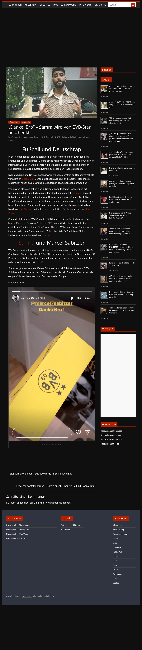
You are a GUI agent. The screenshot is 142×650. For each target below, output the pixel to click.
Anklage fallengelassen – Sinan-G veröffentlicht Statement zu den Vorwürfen (122, 310)
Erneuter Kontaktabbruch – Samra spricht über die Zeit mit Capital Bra (56, 486)
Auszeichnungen (120, 534)
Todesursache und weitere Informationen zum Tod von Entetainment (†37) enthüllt (120, 231)
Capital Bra (27, 179)
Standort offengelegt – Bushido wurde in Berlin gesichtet (39, 473)
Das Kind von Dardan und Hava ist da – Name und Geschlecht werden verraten (122, 88)
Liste (115, 561)
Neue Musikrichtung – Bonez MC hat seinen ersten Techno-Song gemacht (121, 294)
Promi (115, 570)
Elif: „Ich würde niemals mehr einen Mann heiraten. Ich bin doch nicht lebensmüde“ (120, 278)
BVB (58, 137)
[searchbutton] (133, 5)
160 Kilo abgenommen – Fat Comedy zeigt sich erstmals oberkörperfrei (120, 120)
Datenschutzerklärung (70, 525)
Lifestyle (45, 5)
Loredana (76, 193)
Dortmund (65, 137)
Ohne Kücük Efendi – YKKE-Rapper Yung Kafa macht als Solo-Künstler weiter (122, 104)
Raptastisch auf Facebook (112, 431)
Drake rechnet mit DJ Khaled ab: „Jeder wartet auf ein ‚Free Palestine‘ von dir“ (121, 215)
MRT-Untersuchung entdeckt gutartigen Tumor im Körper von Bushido (121, 183)
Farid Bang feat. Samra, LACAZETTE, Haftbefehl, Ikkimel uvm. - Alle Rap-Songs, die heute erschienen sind (121, 248)
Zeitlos (116, 583)
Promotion (117, 574)
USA (115, 578)
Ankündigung (68, 5)
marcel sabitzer (82, 137)
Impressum (65, 530)
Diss (56, 5)
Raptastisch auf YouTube (111, 439)
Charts (116, 538)
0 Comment (47, 137)
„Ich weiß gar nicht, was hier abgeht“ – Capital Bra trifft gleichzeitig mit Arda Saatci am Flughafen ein (121, 137)
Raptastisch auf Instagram (112, 435)
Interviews (85, 5)
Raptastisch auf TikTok (110, 444)
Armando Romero (33, 137)
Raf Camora (26, 209)
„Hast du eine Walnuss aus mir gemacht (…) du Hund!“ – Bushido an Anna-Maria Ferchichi (122, 154)
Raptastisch (15, 5)
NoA (115, 565)
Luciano (47, 235)
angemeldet (23, 502)
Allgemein (30, 5)
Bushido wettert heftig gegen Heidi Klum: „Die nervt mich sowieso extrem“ (120, 199)
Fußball (73, 137)
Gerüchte (100, 5)
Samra (10, 141)
